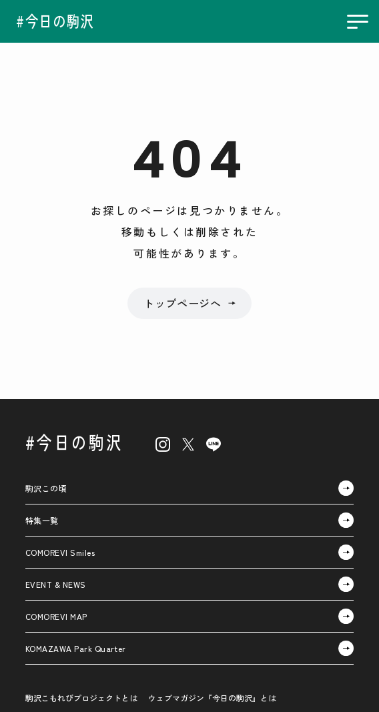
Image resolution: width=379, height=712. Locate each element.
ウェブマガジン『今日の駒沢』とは (212, 697)
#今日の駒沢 (74, 441)
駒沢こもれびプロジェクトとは (81, 697)
